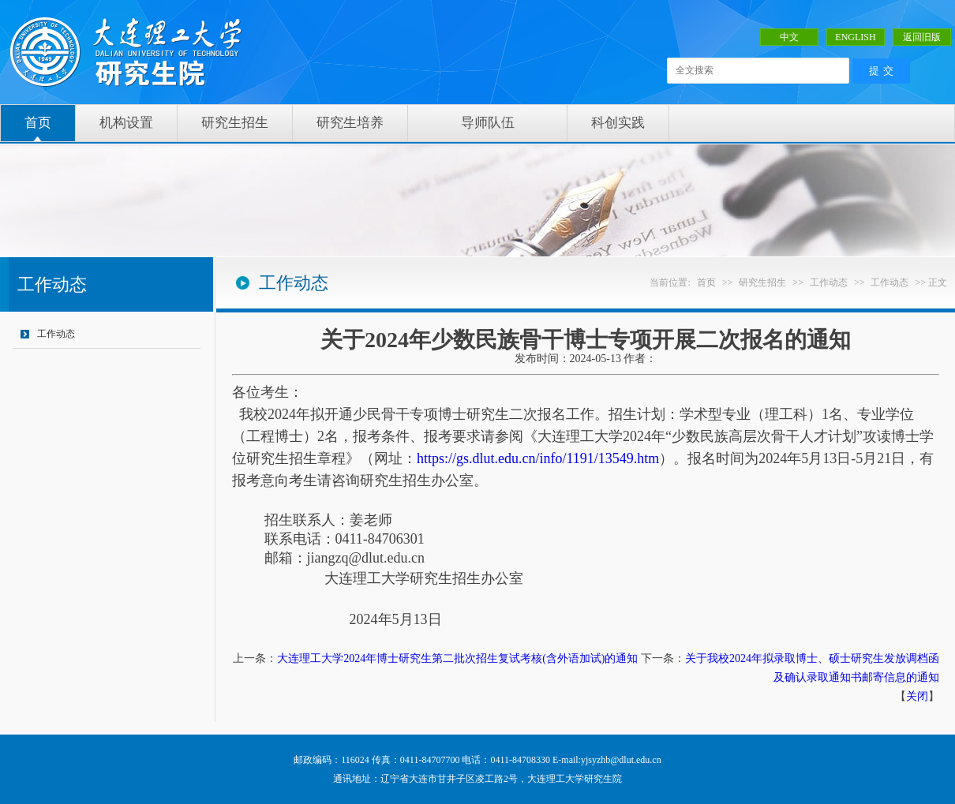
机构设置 (126, 122)
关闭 (917, 696)
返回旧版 (922, 37)
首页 (37, 122)
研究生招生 (234, 122)
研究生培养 (350, 122)
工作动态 (56, 333)
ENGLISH (855, 37)
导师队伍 (488, 122)
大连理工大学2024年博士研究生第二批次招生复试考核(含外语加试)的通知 (457, 658)
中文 (789, 37)
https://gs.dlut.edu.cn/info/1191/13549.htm (538, 458)
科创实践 (618, 122)
